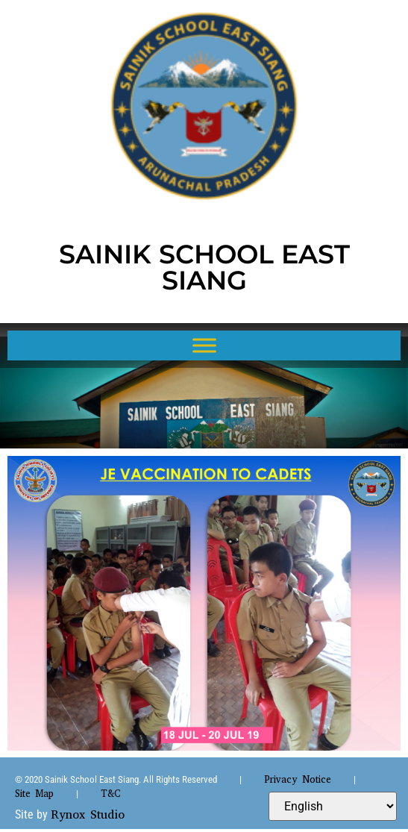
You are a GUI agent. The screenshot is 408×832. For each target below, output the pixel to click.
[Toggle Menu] (204, 345)
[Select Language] (333, 806)
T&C (110, 793)
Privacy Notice (297, 779)
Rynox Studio (88, 814)
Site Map (34, 793)
